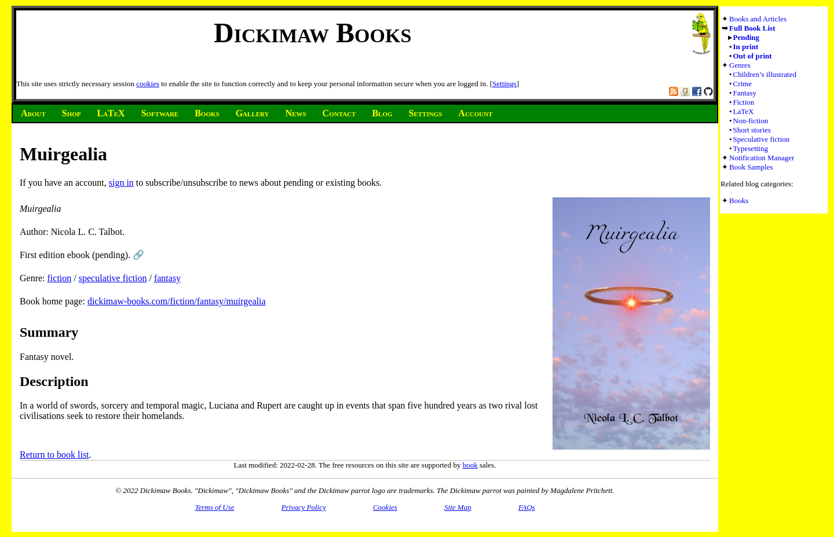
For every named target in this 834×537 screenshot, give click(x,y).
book (470, 465)
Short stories (752, 130)
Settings (504, 83)
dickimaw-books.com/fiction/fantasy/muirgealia (176, 301)
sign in (121, 182)
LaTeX (743, 111)
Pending (746, 37)
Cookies (385, 507)
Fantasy (744, 93)
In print (746, 46)
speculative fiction (113, 278)
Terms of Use (214, 507)
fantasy (167, 278)
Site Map (457, 507)
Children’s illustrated (764, 74)
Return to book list (54, 454)
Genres (740, 65)
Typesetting (750, 148)
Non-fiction (751, 120)
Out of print (752, 56)
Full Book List (752, 28)
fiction (59, 278)
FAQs (526, 507)
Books (738, 200)
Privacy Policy (303, 507)
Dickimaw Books (312, 32)
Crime (742, 83)
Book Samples (751, 167)
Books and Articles (758, 18)
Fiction (744, 102)
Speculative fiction (761, 139)
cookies (147, 83)
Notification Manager (761, 157)
